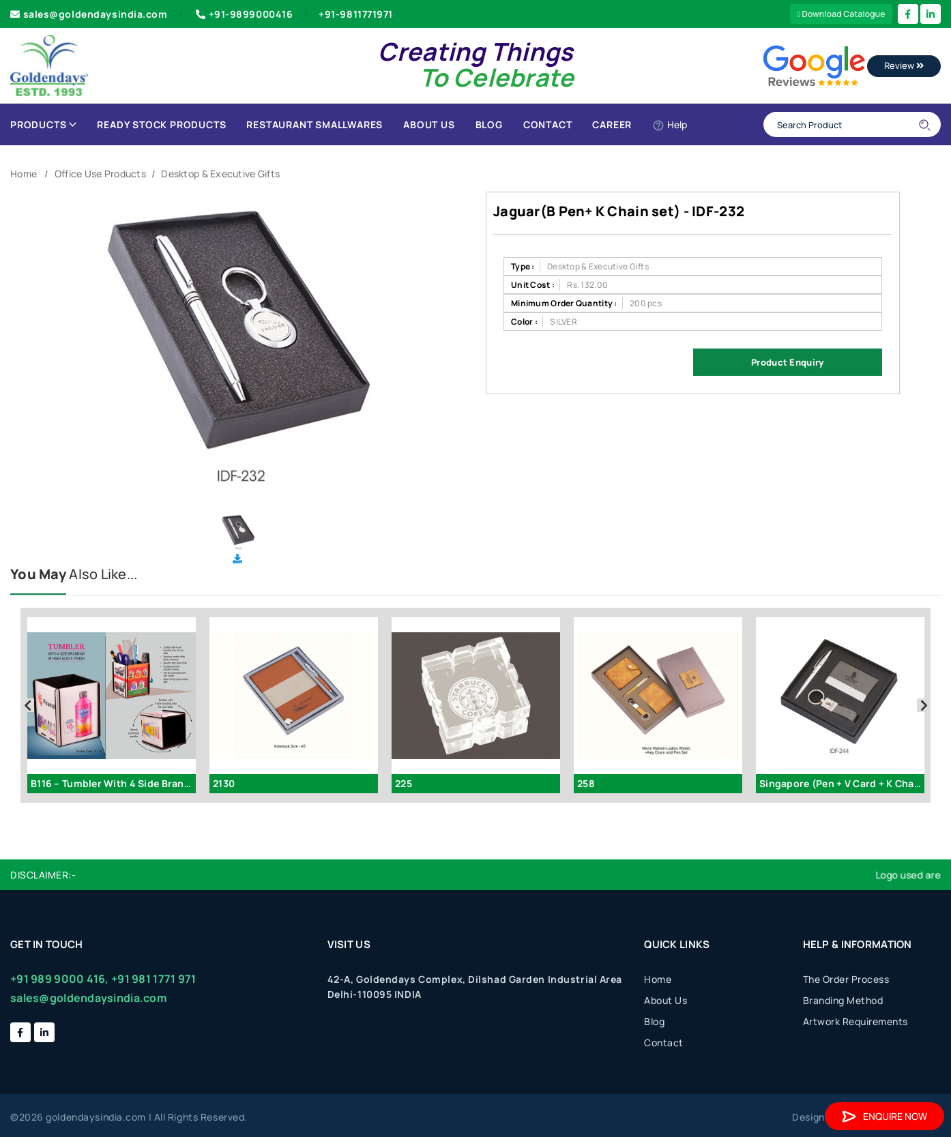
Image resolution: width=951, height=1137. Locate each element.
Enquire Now (884, 1116)
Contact (547, 124)
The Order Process (846, 979)
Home (23, 173)
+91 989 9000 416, (59, 978)
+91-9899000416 (243, 14)
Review (904, 65)
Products (43, 124)
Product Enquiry (787, 362)
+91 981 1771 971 (153, 978)
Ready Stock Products (161, 124)
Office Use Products (100, 173)
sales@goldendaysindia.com (89, 14)
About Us (428, 124)
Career (612, 124)
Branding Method (843, 1000)
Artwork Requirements (855, 1021)
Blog (489, 124)
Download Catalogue (841, 14)
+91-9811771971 (356, 14)
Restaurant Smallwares (314, 124)
